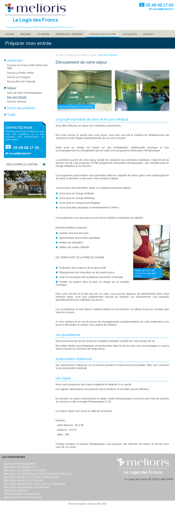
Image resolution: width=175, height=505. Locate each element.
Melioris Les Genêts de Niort (24, 470)
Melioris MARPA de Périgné (23, 480)
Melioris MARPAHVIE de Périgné (26, 487)
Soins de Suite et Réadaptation (24, 92)
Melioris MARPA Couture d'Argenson (31, 477)
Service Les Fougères (19, 77)
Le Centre (43, 34)
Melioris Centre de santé (22, 497)
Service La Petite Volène (20, 72)
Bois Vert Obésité (108, 55)
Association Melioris (19, 463)
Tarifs (11, 115)
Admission (15, 60)
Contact (148, 34)
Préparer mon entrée (102, 34)
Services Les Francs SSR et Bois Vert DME (27, 67)
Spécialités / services (69, 34)
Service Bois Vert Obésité (21, 81)
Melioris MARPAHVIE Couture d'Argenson (34, 483)
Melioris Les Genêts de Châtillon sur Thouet (37, 473)
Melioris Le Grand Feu (19, 467)
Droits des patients (21, 108)
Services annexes (16, 101)
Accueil (9, 34)
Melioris (26, 34)
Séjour (93, 55)
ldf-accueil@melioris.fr (161, 9)
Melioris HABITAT (15, 490)
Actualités (130, 34)
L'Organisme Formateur (21, 494)
